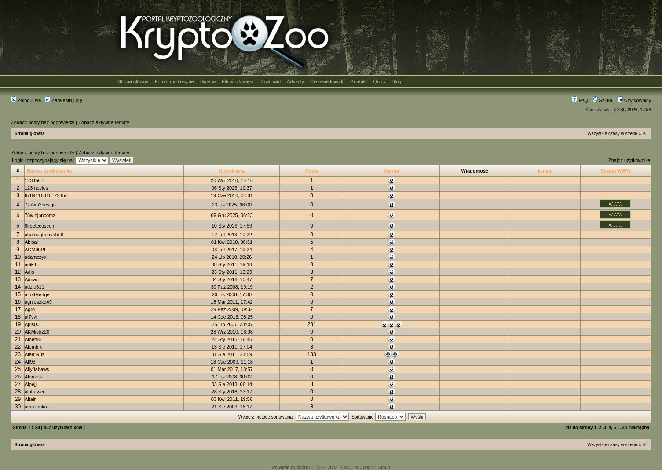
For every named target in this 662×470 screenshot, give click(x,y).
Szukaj (603, 100)
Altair (30, 399)
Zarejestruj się (63, 100)
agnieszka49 (38, 302)
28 (624, 427)
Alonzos (33, 376)
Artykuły (295, 81)
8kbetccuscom (40, 225)
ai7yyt (31, 316)
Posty (311, 170)
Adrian (32, 279)
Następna (639, 427)
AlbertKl (33, 339)
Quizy (379, 81)
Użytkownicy (634, 100)
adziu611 (34, 287)
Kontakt (359, 81)
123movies (36, 188)
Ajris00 (32, 324)
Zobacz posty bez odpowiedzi (42, 122)
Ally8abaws (37, 369)
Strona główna (133, 81)
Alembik (33, 346)
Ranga (391, 170)
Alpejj (31, 384)
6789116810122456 (46, 195)
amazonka (36, 406)
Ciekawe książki (327, 81)
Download (270, 81)
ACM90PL (36, 249)
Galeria (208, 81)
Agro (30, 309)
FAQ (580, 100)
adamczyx (36, 257)
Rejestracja (232, 170)
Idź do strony (579, 427)
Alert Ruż (34, 354)
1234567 (34, 180)
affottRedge (37, 294)
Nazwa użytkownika (49, 170)
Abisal (31, 242)
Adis (29, 272)
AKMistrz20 (37, 331)
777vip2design (40, 204)
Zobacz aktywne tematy (103, 122)
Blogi (396, 81)
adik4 (30, 264)
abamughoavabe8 (44, 234)
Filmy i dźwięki (237, 81)
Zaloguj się (26, 100)
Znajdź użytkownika (629, 160)
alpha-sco (35, 391)
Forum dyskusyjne (174, 81)
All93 (30, 361)
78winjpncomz (40, 215)
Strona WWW (615, 170)
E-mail (545, 170)
